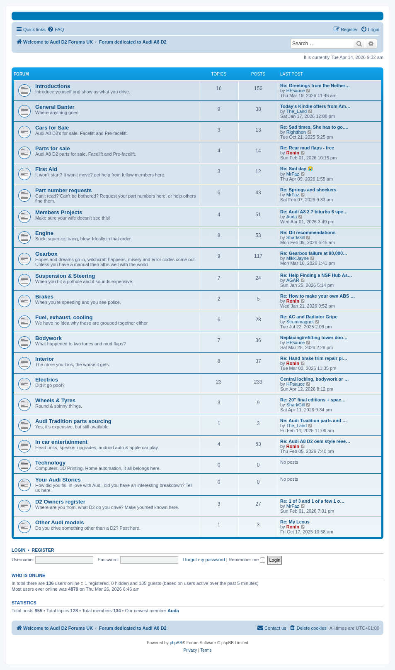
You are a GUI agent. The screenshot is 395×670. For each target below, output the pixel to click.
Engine (44, 233)
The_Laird (296, 111)
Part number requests (63, 190)
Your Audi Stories (58, 480)
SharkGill (295, 237)
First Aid (46, 169)
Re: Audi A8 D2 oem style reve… (315, 441)
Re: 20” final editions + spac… (313, 399)
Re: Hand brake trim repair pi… (313, 358)
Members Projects (58, 212)
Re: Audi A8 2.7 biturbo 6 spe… (314, 211)
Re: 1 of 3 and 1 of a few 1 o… (312, 501)
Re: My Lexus (295, 521)
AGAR (292, 280)
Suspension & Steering (65, 276)
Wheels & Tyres (55, 400)
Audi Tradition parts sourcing (73, 421)
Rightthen (296, 132)
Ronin (292, 152)
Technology (50, 463)
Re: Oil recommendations (307, 232)
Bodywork (48, 338)
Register (43, 550)
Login (18, 550)
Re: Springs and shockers (308, 189)
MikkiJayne (297, 258)
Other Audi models (59, 522)
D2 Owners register (60, 502)
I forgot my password (204, 559)
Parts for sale (52, 148)
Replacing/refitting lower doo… (314, 337)
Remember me (247, 559)
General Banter (55, 107)
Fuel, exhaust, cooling (64, 317)
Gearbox (46, 254)
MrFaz (292, 173)
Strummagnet (300, 321)
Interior (44, 359)
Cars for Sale (52, 128)
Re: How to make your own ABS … (317, 295)
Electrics (46, 380)
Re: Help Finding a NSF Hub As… (316, 275)
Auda (291, 216)
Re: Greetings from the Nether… (315, 85)
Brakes (44, 296)
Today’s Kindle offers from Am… (315, 106)
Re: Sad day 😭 (296, 168)
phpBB (176, 643)
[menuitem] (55, 29)
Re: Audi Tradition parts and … (313, 420)
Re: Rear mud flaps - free (307, 147)
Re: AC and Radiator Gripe (308, 316)
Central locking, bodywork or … (314, 379)
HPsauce (295, 90)
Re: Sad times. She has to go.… (314, 127)
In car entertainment (61, 442)
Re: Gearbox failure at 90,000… (313, 253)
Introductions (52, 86)
